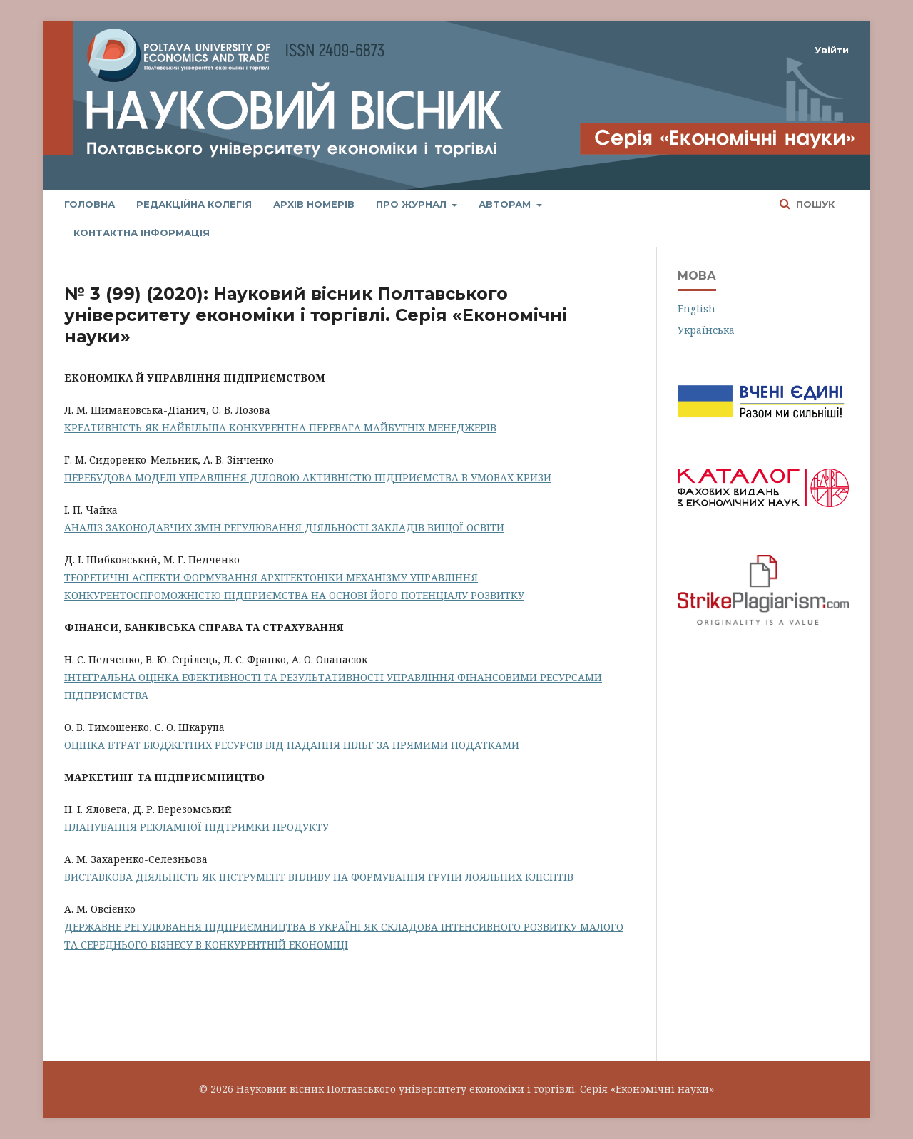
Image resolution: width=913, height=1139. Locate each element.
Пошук (814, 204)
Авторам (506, 204)
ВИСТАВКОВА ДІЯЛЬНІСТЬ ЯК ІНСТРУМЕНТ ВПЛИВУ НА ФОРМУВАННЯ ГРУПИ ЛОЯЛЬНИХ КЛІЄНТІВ (318, 877)
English (696, 308)
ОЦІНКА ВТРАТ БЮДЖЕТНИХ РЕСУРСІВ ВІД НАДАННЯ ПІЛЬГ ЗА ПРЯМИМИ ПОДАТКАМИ (291, 745)
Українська (706, 330)
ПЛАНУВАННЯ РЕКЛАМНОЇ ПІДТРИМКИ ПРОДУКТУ (196, 827)
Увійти (832, 50)
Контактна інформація (141, 232)
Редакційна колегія (194, 204)
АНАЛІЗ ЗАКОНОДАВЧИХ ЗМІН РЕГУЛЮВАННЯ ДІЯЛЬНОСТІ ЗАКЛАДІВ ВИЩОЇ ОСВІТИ (284, 527)
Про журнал (412, 204)
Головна (89, 204)
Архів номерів (314, 204)
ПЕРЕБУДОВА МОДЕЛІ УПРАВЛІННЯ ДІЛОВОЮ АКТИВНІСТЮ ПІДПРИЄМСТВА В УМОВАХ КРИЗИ (307, 477)
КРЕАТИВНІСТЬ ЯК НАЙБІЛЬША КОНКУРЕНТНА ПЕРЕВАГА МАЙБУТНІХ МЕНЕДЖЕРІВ (280, 427)
